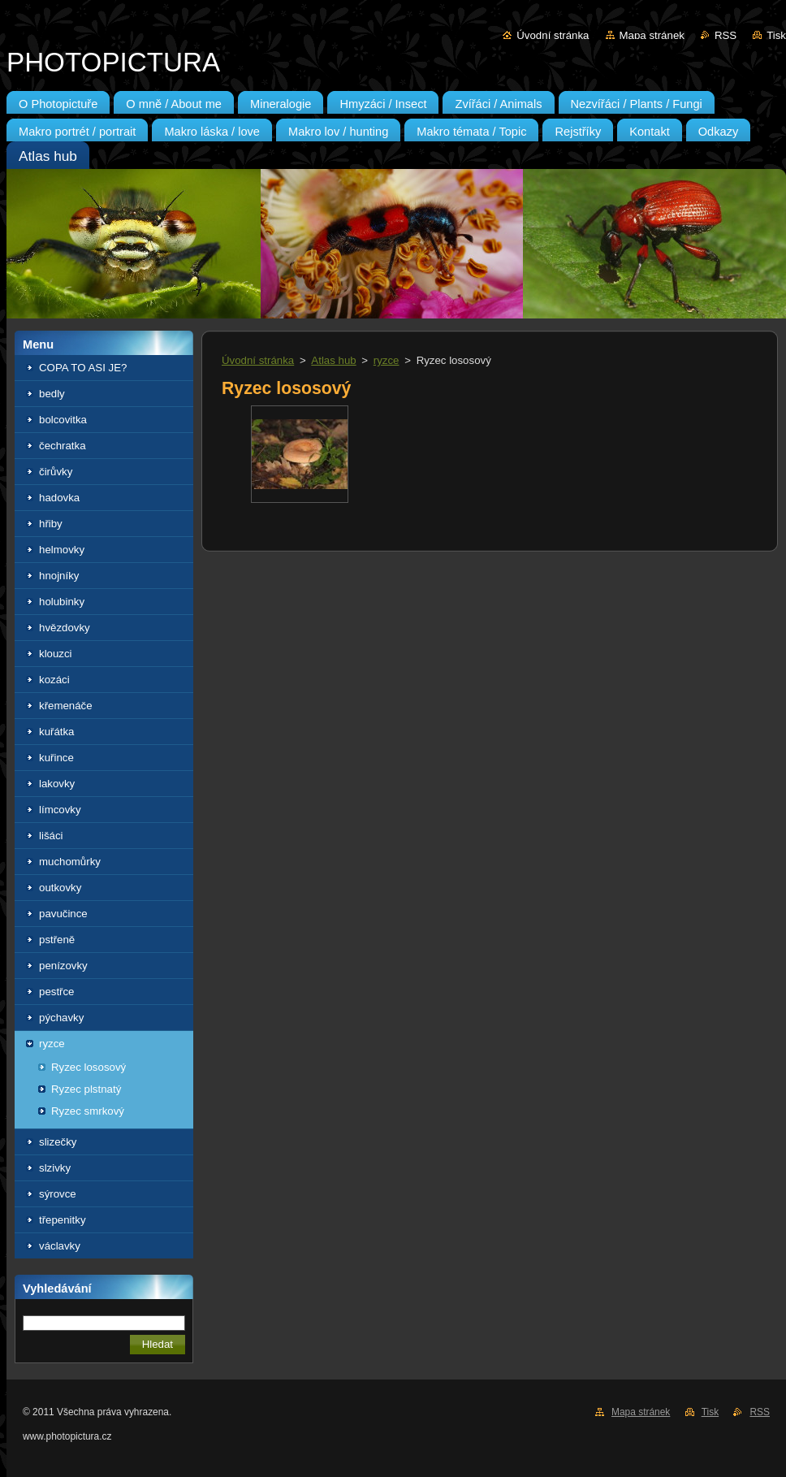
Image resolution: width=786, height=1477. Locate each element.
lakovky (57, 783)
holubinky (61, 602)
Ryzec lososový (88, 1067)
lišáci (51, 835)
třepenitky (62, 1220)
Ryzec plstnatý (86, 1089)
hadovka (59, 498)
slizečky (57, 1142)
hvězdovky (64, 628)
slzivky (55, 1168)
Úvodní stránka (552, 35)
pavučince (63, 913)
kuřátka (57, 732)
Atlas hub (333, 360)
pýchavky (61, 1017)
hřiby (51, 524)
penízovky (63, 965)
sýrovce (57, 1194)
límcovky (60, 809)
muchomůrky (70, 861)
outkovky (60, 887)
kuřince (56, 757)
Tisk (776, 35)
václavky (59, 1246)
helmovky (61, 550)
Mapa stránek (652, 35)
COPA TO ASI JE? (83, 368)
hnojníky (59, 576)
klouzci (55, 654)
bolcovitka (63, 420)
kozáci (54, 680)
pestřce (57, 991)
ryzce (52, 1043)
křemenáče (66, 706)
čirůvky (55, 472)
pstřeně (57, 939)
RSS (725, 35)
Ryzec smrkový (87, 1111)
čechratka (62, 446)
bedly (52, 394)
